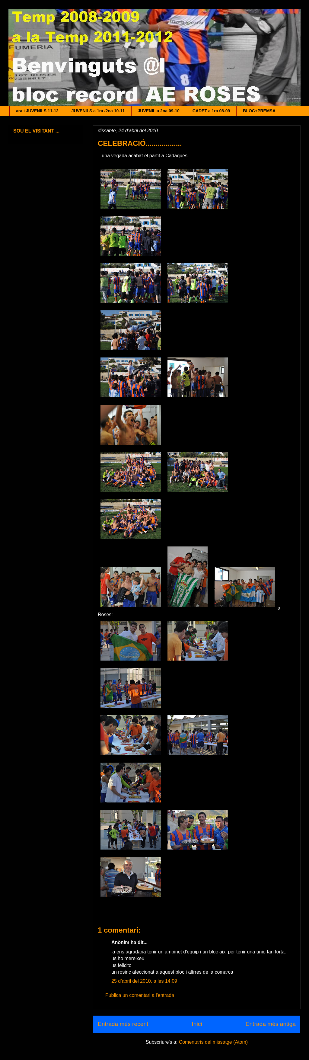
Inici (197, 1024)
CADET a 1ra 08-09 (211, 110)
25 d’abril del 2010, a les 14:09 (144, 981)
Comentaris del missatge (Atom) (213, 1042)
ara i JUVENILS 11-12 (37, 110)
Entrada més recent (123, 1024)
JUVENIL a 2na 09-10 (159, 110)
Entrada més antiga (271, 1024)
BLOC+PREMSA (259, 110)
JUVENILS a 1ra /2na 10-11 (98, 110)
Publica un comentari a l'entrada (139, 995)
